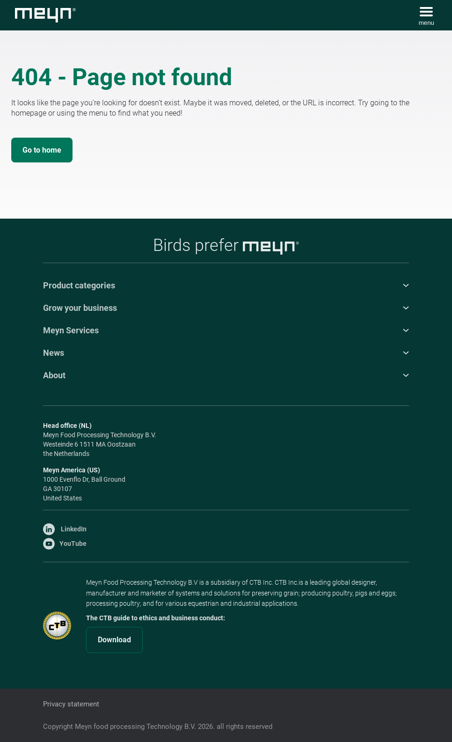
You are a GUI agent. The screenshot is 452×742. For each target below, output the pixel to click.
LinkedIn (65, 529)
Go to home (41, 150)
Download (114, 639)
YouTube (65, 543)
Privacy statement (71, 704)
